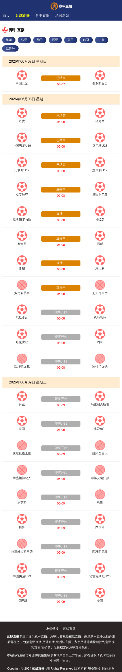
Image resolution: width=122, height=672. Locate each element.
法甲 (24, 40)
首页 (6, 15)
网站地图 (108, 668)
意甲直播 (42, 15)
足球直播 (22, 15)
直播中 (61, 189)
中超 (102, 40)
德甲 (40, 40)
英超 (9, 40)
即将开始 (61, 312)
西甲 (55, 40)
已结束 (61, 78)
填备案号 (94, 668)
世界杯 (10, 48)
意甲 (71, 40)
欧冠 (86, 40)
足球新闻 (62, 15)
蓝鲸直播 (69, 628)
